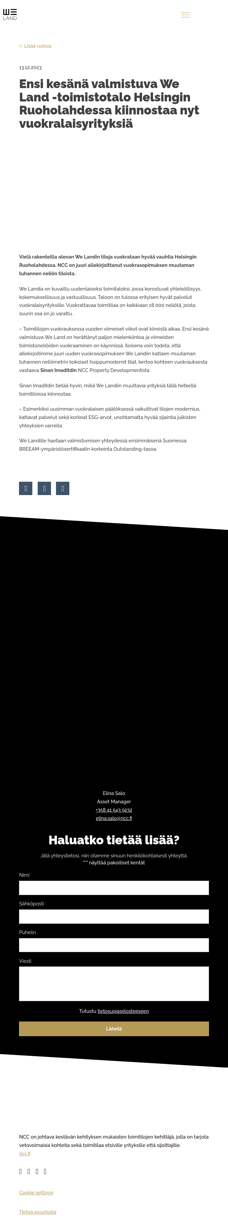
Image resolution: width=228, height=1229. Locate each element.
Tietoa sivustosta (38, 1216)
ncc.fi (25, 1157)
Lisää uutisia (38, 46)
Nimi (25, 875)
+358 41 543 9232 (114, 810)
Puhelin (27, 933)
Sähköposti (33, 904)
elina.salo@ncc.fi (114, 818)
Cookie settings (36, 1196)
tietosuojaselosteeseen (123, 1014)
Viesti (25, 962)
